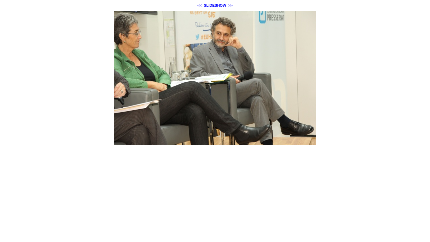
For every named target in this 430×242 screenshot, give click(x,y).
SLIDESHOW (215, 5)
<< (200, 5)
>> (230, 5)
